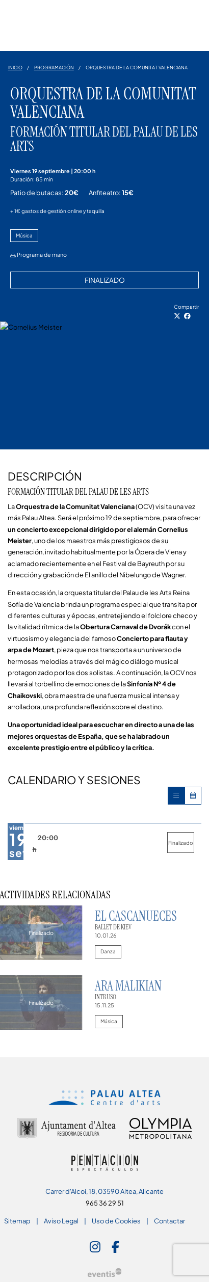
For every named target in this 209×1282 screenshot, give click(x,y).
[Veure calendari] (193, 796)
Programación (54, 67)
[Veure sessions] (176, 796)
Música (24, 235)
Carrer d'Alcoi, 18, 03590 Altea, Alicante (104, 1191)
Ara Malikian (128, 986)
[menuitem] (17, 1220)
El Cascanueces (136, 916)
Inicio (15, 67)
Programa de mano (38, 254)
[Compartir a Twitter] (177, 316)
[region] (104, 385)
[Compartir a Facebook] (187, 316)
